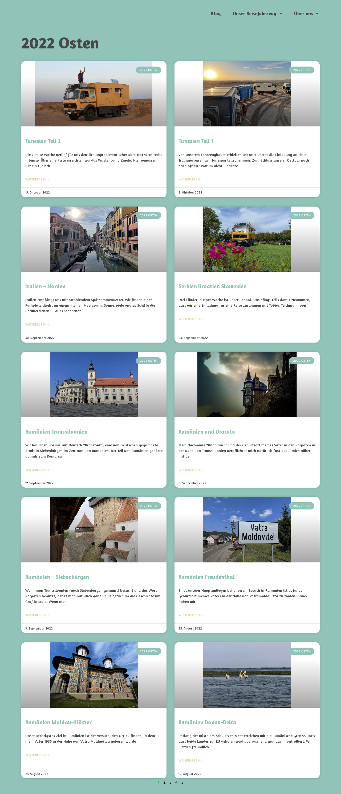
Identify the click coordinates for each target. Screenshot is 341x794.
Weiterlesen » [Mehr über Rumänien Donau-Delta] (190, 760)
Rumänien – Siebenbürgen (57, 577)
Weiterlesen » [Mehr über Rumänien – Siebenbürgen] (37, 615)
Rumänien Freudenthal (206, 577)
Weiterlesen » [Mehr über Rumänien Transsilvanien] (37, 470)
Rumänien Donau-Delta (207, 722)
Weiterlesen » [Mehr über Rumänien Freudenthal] (190, 615)
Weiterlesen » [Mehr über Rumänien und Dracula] (190, 470)
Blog (216, 13)
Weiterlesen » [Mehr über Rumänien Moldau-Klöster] (37, 755)
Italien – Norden (45, 286)
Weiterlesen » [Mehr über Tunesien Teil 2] (37, 179)
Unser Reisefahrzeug (257, 13)
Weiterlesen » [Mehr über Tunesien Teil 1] (190, 179)
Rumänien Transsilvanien (56, 431)
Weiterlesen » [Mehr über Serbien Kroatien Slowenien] (190, 319)
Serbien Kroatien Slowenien (212, 286)
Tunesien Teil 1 (195, 141)
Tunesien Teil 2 (43, 141)
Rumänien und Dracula (206, 431)
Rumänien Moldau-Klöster (58, 722)
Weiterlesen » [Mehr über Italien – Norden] (37, 324)
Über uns (306, 13)
